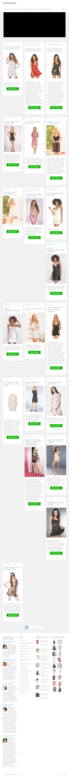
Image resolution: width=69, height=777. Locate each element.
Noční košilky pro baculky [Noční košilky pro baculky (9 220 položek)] (25, 690)
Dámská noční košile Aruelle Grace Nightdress (45, 657)
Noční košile (38, 9)
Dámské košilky (9, 9)
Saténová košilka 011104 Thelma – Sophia (45, 695)
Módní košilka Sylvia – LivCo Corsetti (33, 383)
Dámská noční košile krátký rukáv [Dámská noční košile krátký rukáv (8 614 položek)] (25, 660)
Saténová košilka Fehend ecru (34, 310)
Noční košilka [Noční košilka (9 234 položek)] (22, 693)
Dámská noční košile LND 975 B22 (54, 383)
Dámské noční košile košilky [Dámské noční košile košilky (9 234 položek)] (25, 663)
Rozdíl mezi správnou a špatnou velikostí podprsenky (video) (9, 660)
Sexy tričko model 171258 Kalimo (10, 193)
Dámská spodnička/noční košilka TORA (12, 310)
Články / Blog (47, 9)
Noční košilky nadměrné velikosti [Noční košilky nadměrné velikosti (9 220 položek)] (26, 643)
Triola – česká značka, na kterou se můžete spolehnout (9, 736)
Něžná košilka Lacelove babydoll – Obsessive (34, 50)
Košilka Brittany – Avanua (45, 672)
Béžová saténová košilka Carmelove (45, 649)
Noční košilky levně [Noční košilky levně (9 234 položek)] (23, 657)
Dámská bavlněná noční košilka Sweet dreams (45, 665)
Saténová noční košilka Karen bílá (55, 194)
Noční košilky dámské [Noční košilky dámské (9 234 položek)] (24, 677)
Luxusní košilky (28, 9)
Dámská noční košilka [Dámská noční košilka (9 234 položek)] (24, 654)
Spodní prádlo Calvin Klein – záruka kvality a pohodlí (8, 705)
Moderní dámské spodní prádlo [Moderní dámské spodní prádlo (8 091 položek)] (26, 648)
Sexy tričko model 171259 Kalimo (53, 123)
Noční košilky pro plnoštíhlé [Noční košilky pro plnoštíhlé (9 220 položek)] (25, 682)
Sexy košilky (18, 9)
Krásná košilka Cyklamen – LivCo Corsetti (34, 195)
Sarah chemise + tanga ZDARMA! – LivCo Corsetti (55, 442)
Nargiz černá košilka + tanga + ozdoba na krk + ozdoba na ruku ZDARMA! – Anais (34, 442)
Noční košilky (58, 118)
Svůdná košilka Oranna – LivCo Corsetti (12, 123)
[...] (10, 656)
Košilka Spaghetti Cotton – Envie (45, 679)
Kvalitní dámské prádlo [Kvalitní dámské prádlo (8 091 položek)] (24, 685)
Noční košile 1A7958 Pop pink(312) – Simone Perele (12, 384)
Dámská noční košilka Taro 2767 (33, 123)
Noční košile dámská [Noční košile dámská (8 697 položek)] (24, 646)
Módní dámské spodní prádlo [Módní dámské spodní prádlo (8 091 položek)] (25, 671)
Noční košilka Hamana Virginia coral (44, 641)
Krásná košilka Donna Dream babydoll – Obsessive (55, 309)
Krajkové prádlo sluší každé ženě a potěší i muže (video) (10, 642)
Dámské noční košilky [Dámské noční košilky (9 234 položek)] (24, 679)
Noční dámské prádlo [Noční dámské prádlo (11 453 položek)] (24, 674)
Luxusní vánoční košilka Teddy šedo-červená (12, 48)
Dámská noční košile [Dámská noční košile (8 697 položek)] (24, 669)
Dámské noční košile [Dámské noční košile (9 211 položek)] (24, 688)
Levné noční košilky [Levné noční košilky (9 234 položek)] (23, 666)
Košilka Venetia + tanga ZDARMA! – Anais (12, 568)
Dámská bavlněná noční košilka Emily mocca (45, 687)
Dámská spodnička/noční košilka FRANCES (55, 250)
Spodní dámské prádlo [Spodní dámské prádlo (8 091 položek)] (24, 651)
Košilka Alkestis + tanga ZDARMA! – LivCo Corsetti (55, 504)
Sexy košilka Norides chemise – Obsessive (54, 50)
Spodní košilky (32, 45)
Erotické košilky (37, 43)
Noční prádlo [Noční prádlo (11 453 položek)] (22, 640)
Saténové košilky (51, 190)
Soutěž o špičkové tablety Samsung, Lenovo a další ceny (9, 683)
